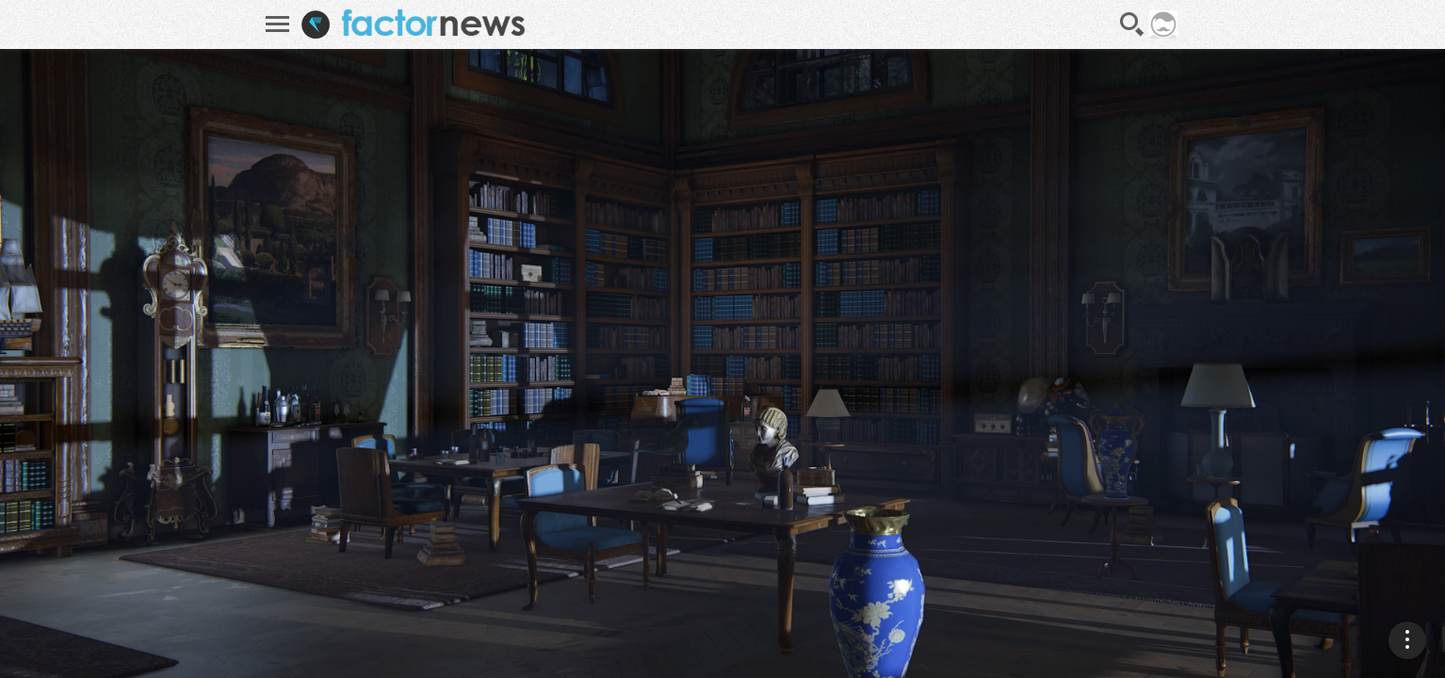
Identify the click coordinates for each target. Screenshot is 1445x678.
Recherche (1132, 24)
